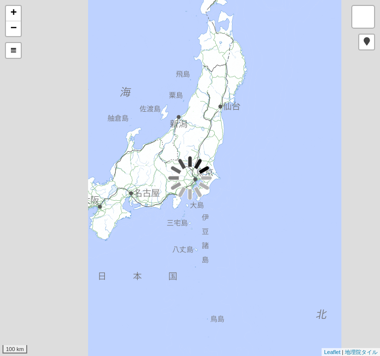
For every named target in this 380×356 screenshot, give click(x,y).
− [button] (13, 28)
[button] (366, 42)
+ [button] (13, 13)
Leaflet (332, 352)
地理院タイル (361, 352)
